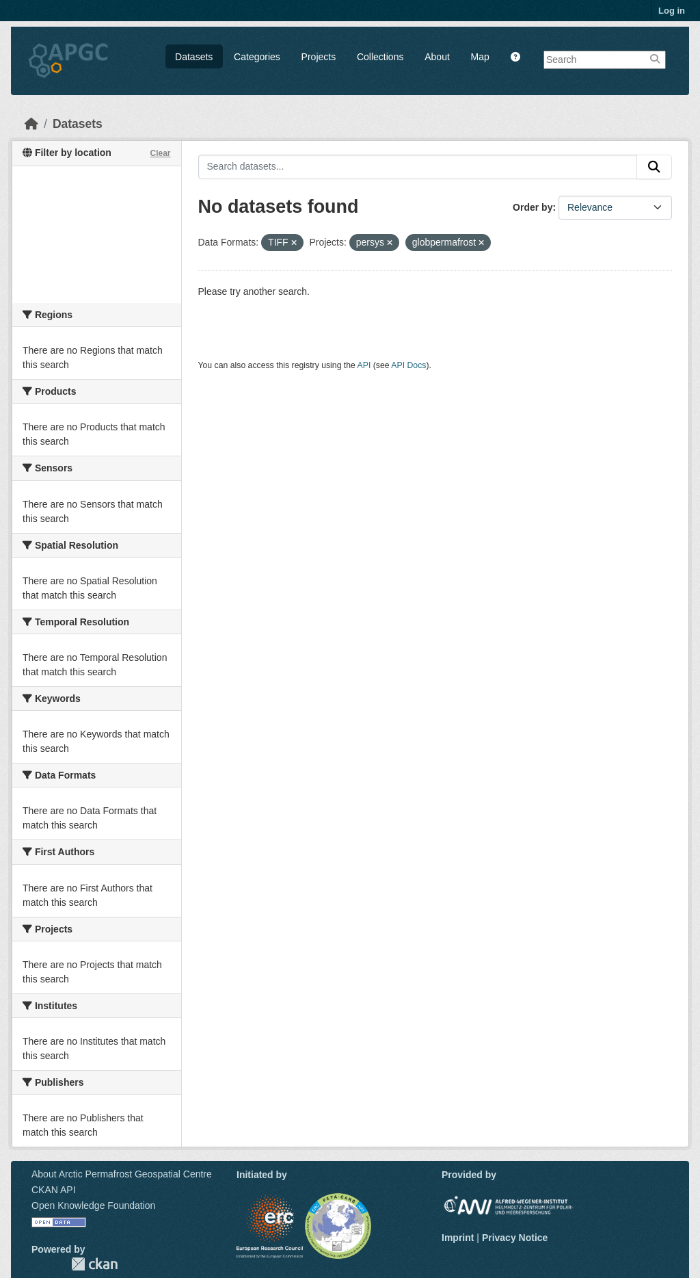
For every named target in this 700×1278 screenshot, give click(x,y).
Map (480, 56)
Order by (532, 207)
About (437, 56)
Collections (380, 56)
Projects (318, 56)
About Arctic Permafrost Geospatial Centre (121, 1174)
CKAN (94, 1264)
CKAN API (53, 1189)
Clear (160, 153)
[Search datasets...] (418, 167)
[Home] (31, 124)
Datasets (194, 56)
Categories (257, 56)
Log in (671, 10)
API (364, 365)
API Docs (408, 365)
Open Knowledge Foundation (93, 1205)
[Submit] (654, 167)
